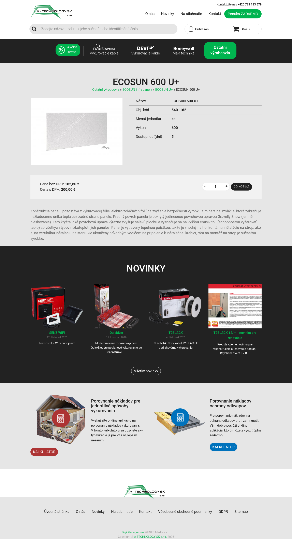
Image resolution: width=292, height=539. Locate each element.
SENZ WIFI (57, 333)
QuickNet (116, 333)
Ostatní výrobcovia (105, 90)
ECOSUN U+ (164, 90)
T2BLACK (176, 333)
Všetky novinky (146, 371)
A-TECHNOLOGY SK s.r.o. (150, 537)
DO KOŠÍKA (241, 187)
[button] (208, 29)
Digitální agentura (133, 532)
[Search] (108, 29)
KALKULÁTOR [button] (223, 447)
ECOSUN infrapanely (137, 90)
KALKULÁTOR (44, 452)
